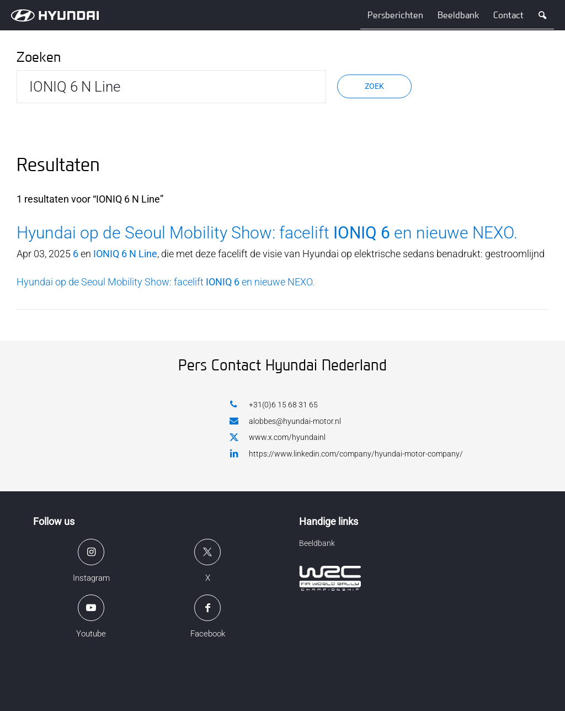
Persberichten (395, 15)
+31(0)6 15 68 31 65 (274, 404)
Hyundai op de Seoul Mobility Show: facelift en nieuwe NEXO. (267, 232)
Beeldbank (458, 15)
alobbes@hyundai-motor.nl (285, 421)
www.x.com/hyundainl (278, 437)
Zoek (374, 86)
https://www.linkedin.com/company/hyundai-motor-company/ (346, 453)
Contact (508, 15)
